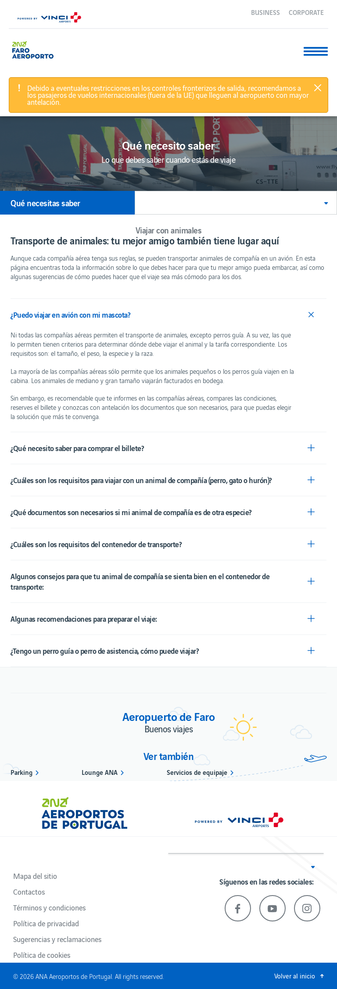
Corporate (306, 12)
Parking (21, 771)
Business (265, 12)
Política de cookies (41, 955)
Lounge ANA (100, 771)
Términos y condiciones (49, 907)
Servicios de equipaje (197, 771)
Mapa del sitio (35, 876)
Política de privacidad (46, 923)
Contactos (29, 891)
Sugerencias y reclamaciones (57, 939)
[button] (236, 203)
